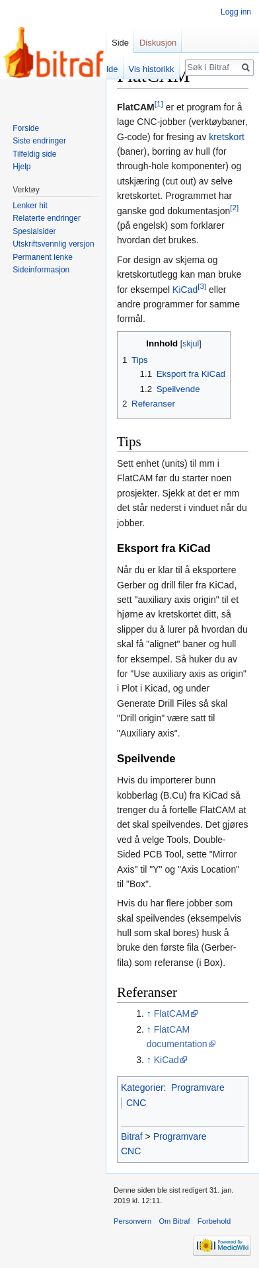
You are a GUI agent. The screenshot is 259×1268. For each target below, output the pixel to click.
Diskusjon (157, 43)
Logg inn (236, 12)
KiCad (185, 289)
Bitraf (132, 1136)
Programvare (198, 1087)
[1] (159, 103)
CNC (136, 1102)
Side (120, 43)
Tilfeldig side (34, 154)
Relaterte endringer (47, 218)
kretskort (226, 137)
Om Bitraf (174, 1221)
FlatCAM (172, 1013)
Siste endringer (39, 140)
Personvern (132, 1221)
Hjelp (21, 166)
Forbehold (214, 1221)
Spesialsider (34, 231)
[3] (202, 286)
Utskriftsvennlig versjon (53, 244)
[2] (234, 207)
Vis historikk (151, 69)
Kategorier (142, 1087)
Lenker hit (30, 205)
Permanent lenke (43, 257)
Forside (26, 128)
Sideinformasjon (41, 269)
